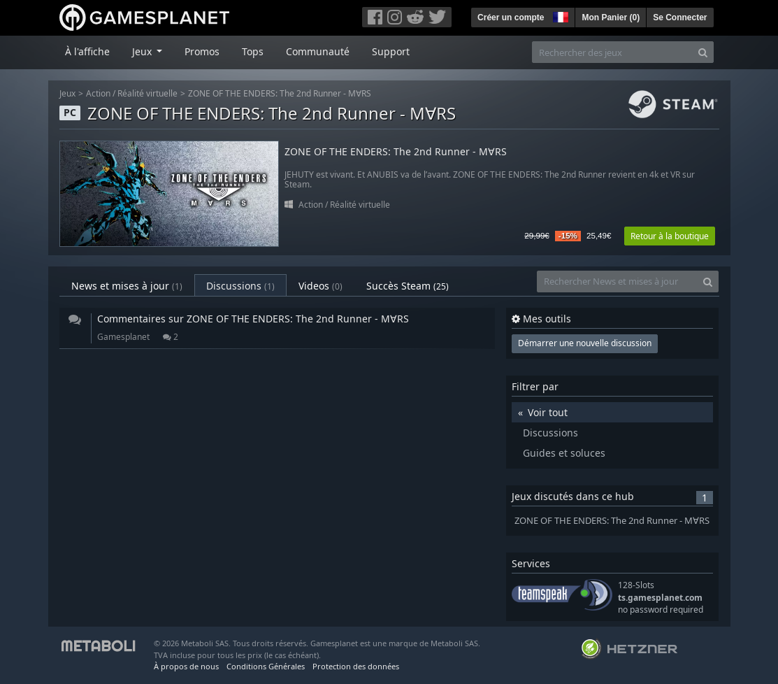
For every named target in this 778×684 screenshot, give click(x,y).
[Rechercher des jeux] (612, 52)
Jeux (67, 93)
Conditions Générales (265, 666)
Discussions (240, 285)
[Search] (703, 52)
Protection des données (355, 666)
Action (98, 93)
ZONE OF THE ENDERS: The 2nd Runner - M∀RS (279, 93)
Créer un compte (510, 17)
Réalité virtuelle (147, 93)
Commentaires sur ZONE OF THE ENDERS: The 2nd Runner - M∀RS (253, 318)
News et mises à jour (126, 285)
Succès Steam (407, 285)
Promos (202, 51)
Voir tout (548, 412)
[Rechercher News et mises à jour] (617, 281)
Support (391, 51)
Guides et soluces (564, 452)
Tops (253, 51)
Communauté (318, 51)
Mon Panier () (611, 17)
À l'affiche (87, 51)
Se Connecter (680, 17)
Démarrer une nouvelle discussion (584, 343)
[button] (559, 15)
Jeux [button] (143, 51)
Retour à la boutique (670, 236)
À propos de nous (186, 666)
